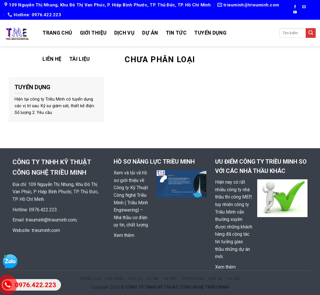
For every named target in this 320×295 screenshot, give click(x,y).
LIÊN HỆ (51, 59)
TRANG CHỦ (57, 33)
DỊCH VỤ (124, 33)
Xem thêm (124, 235)
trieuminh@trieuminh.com (51, 220)
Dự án (150, 33)
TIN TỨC (176, 33)
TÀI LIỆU (79, 59)
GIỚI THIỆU (93, 33)
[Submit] (311, 33)
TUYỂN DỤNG (210, 33)
